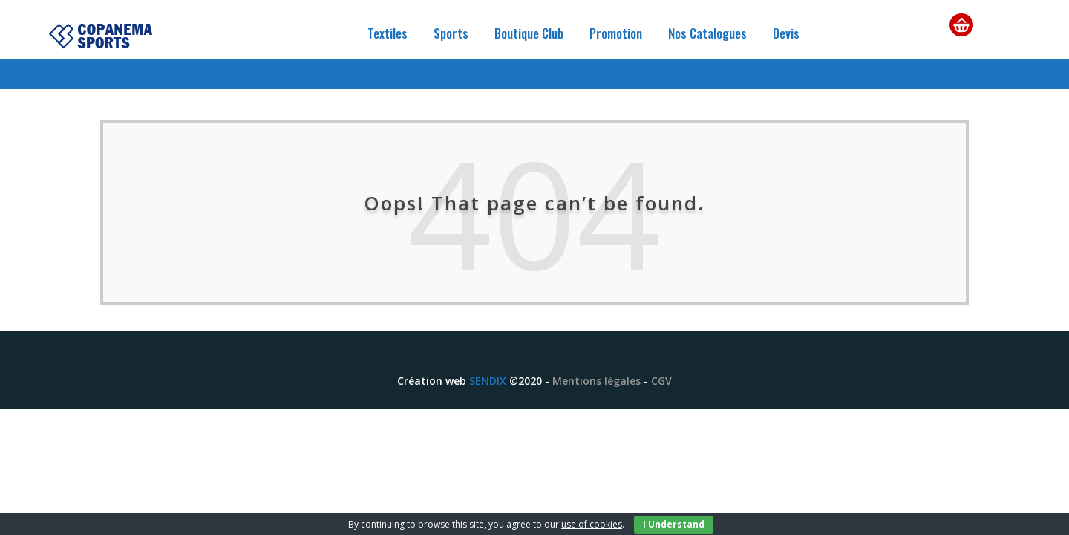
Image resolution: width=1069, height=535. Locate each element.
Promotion (615, 33)
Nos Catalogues (707, 33)
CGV (661, 381)
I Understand (674, 524)
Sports (451, 33)
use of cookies (591, 524)
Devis (786, 33)
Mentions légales (596, 381)
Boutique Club (528, 33)
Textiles (387, 33)
